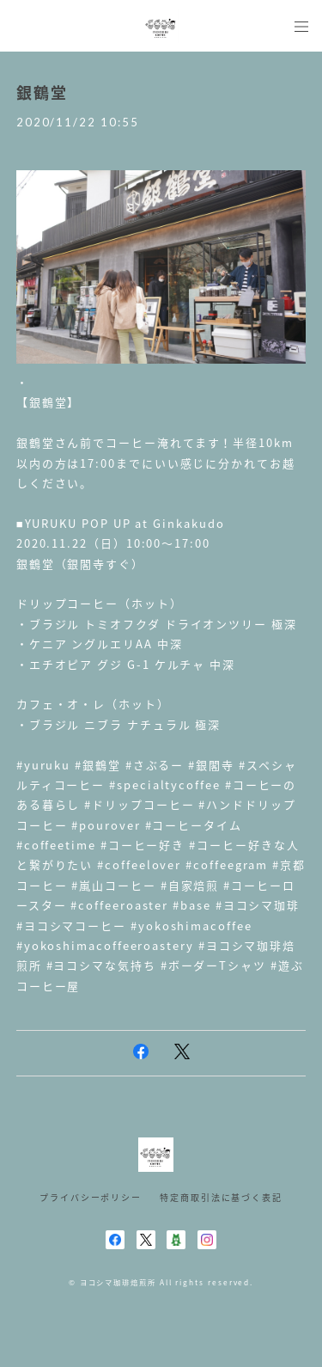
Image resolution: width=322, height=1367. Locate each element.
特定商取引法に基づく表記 (221, 1197)
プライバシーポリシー (90, 1197)
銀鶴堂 (42, 92)
